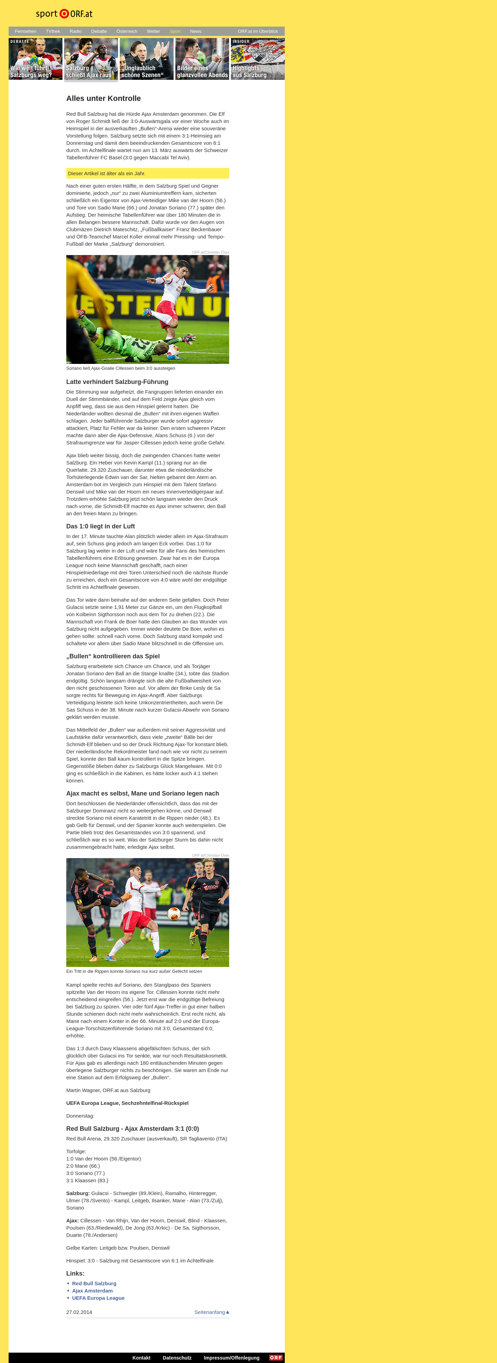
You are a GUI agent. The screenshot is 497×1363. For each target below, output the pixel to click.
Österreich (127, 31)
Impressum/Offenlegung (232, 1358)
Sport (175, 31)
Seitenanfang (210, 1312)
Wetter (153, 31)
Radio (75, 31)
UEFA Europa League (98, 1298)
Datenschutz (177, 1358)
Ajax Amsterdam (92, 1291)
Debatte (99, 31)
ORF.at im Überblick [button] (258, 31)
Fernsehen (25, 31)
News (196, 31)
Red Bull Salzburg (94, 1283)
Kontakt (141, 1358)
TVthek (53, 31)
